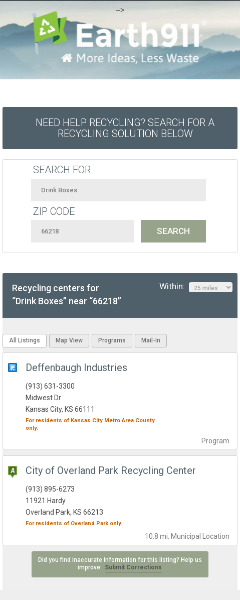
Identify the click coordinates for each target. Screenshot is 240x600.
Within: (195, 286)
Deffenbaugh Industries (76, 368)
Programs (112, 340)
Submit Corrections (133, 567)
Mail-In (150, 340)
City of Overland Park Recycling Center (111, 470)
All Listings (24, 340)
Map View (69, 340)
